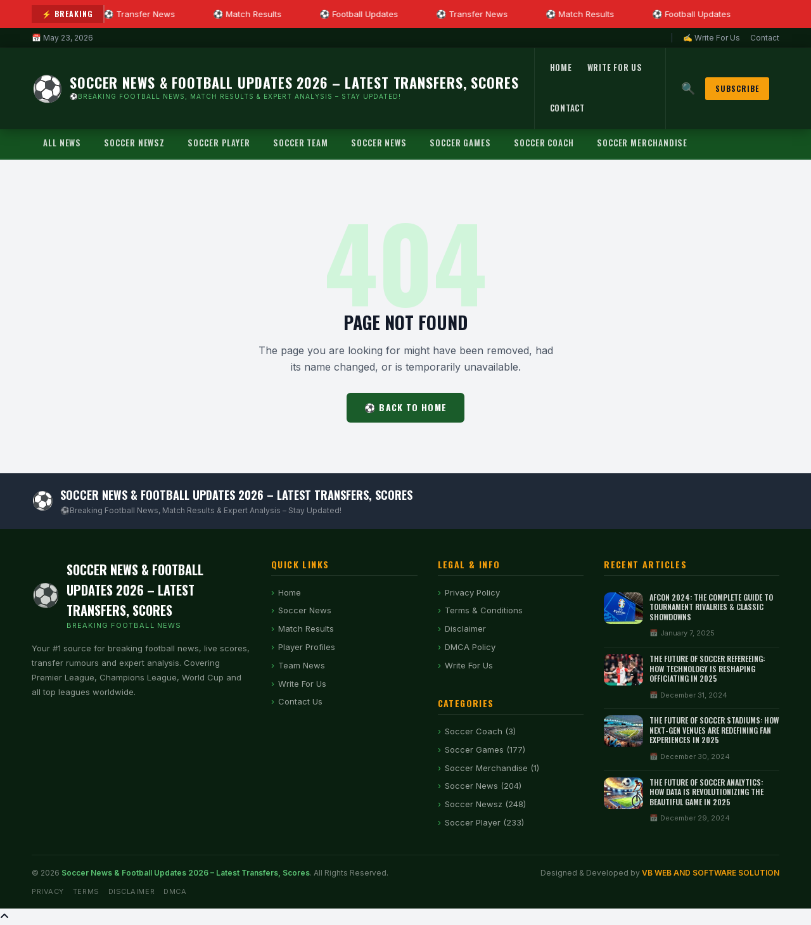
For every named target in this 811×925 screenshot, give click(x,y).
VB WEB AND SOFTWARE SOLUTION (710, 872)
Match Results (306, 628)
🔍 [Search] (688, 88)
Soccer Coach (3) (480, 731)
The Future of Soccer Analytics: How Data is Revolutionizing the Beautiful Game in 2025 (706, 792)
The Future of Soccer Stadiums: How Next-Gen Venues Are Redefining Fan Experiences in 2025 (714, 730)
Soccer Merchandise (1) (492, 768)
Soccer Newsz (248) (485, 804)
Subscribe (737, 88)
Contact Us (300, 701)
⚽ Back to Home (405, 407)
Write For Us (614, 67)
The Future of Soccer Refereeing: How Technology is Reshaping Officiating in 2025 (707, 668)
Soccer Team (300, 142)
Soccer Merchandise (642, 142)
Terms (86, 891)
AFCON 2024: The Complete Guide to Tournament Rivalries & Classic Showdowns (711, 607)
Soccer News (379, 142)
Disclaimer (465, 628)
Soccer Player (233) (484, 822)
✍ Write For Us (711, 37)
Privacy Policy (472, 592)
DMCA (174, 891)
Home (561, 67)
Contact (764, 37)
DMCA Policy (470, 647)
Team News (301, 665)
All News (62, 142)
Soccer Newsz (134, 142)
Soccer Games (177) (485, 749)
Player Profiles (306, 647)
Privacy (48, 891)
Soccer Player (219, 142)
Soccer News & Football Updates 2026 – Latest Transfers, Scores (185, 872)
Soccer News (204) (483, 786)
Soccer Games (460, 142)
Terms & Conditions (484, 610)
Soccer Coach (544, 142)
